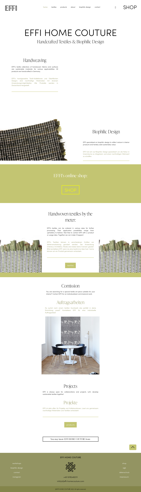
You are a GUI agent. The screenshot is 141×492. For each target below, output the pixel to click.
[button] (115, 7)
